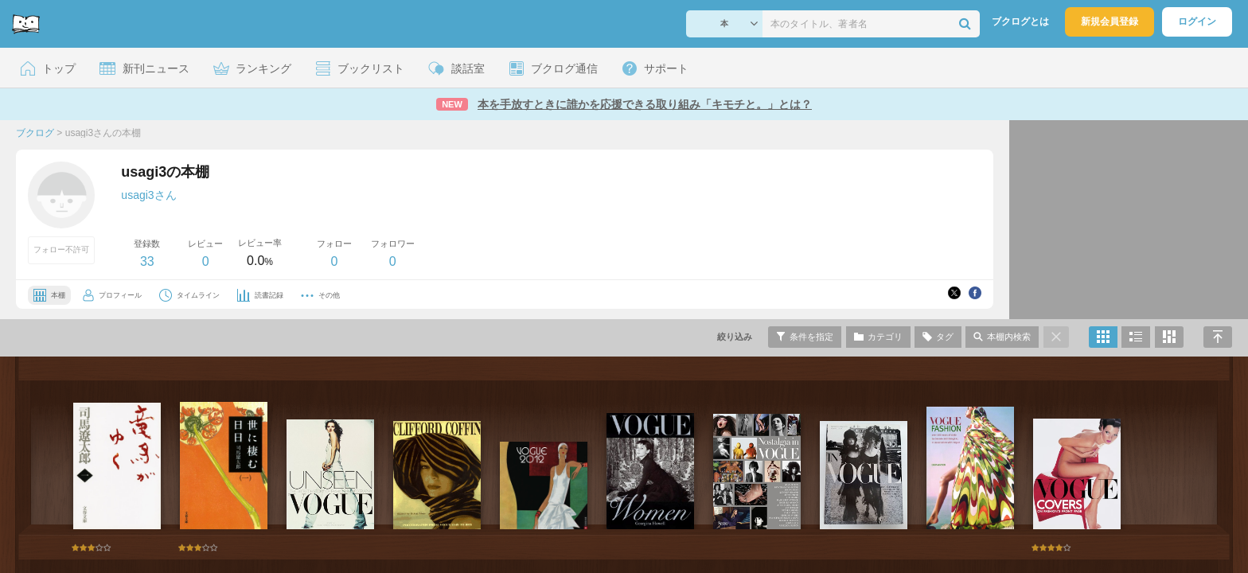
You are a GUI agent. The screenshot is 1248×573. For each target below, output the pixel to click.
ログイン (1197, 21)
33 (147, 261)
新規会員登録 (1109, 21)
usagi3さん (148, 195)
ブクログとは (1020, 21)
